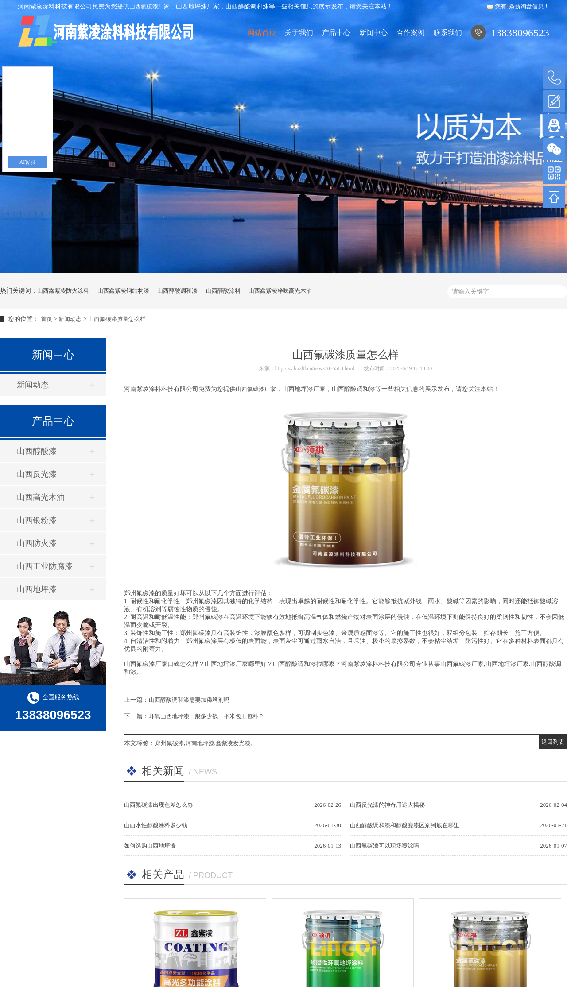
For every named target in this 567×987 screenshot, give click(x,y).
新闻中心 (373, 52)
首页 (46, 319)
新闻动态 (70, 319)
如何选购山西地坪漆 (150, 845)
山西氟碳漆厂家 (149, 6)
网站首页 (261, 52)
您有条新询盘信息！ (518, 6)
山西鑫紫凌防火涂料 (63, 290)
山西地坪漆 (37, 589)
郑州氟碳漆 (169, 743)
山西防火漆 (37, 543)
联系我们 (447, 52)
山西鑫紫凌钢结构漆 (123, 290)
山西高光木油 (41, 497)
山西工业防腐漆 (45, 566)
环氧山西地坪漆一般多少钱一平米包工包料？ (206, 716)
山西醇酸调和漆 (177, 290)
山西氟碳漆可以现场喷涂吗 (384, 845)
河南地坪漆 (200, 743)
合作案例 (410, 52)
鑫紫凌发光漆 (233, 743)
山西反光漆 (37, 474)
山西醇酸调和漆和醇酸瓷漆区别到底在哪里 (404, 825)
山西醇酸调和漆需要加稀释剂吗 (189, 700)
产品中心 (335, 52)
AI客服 (27, 162)
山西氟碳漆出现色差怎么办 (158, 804)
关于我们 (298, 52)
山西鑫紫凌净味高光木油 (280, 290)
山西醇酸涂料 (223, 290)
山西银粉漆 (37, 520)
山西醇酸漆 (37, 451)
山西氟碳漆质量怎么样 (117, 319)
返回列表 (552, 742)
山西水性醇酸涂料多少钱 (155, 825)
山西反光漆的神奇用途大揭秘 (387, 804)
